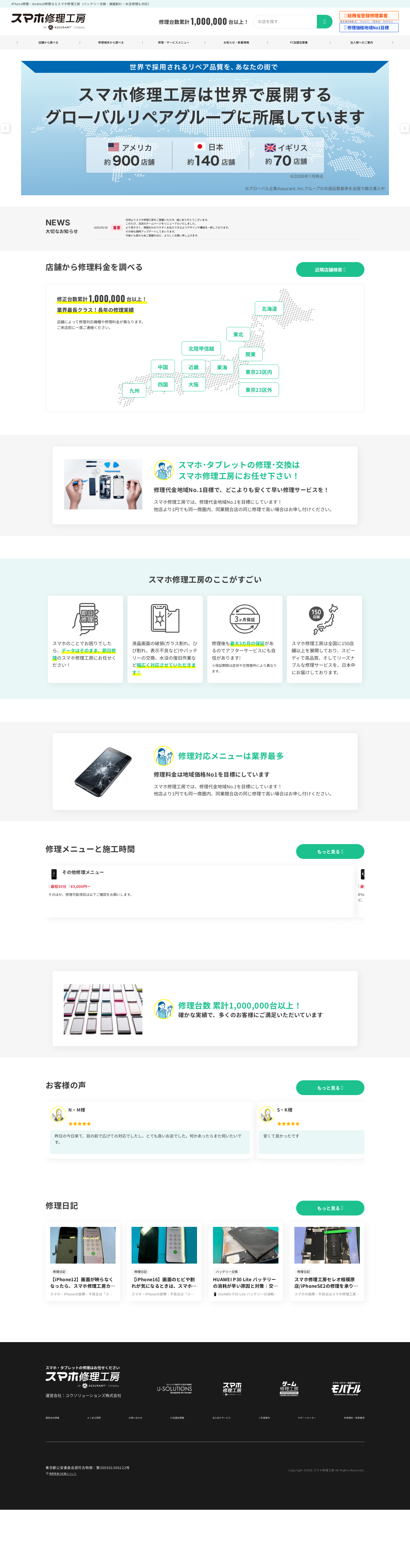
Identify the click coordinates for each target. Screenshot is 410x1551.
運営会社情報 (56, 1458)
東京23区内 (258, 384)
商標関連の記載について (69, 1514)
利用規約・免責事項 (349, 1458)
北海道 (269, 321)
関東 (250, 366)
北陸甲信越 (201, 361)
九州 (134, 403)
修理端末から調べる (111, 43)
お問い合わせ (135, 1458)
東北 (238, 346)
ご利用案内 (259, 1458)
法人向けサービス (218, 1458)
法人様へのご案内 (362, 43)
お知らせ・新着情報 (236, 43)
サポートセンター (301, 1458)
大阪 (193, 397)
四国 (163, 397)
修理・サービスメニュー (173, 43)
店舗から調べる (48, 43)
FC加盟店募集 (299, 43)
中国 (163, 379)
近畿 (193, 379)
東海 (222, 379)
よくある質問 (95, 1458)
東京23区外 (258, 402)
